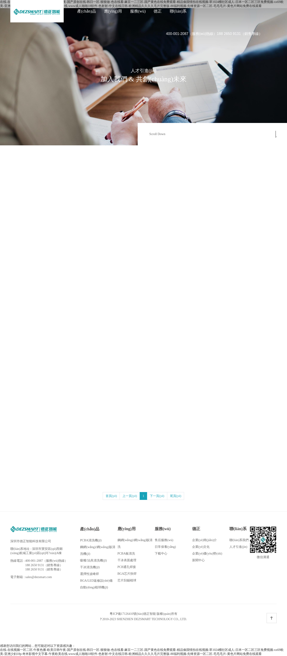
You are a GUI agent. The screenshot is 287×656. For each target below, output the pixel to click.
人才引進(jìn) (238, 546)
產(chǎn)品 (86, 11)
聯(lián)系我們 (239, 540)
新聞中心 (198, 560)
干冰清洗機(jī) (90, 567)
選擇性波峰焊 (89, 574)
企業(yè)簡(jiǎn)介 (204, 540)
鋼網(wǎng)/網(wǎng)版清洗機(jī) (97, 550)
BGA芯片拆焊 (127, 573)
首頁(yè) (111, 496)
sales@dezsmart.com (38, 577)
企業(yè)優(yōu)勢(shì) (207, 553)
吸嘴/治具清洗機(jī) (93, 560)
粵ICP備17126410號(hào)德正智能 (133, 613)
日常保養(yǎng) (165, 546)
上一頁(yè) (129, 496)
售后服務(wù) (164, 540)
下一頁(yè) (157, 496)
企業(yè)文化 (201, 546)
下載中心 (161, 553)
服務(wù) (138, 11)
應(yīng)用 (113, 11)
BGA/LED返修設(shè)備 (96, 580)
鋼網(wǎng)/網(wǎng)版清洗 (135, 543)
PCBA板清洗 (126, 553)
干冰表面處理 (126, 560)
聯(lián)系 (178, 11)
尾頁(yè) (175, 496)
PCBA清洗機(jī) (91, 540)
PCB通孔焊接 (126, 567)
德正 (158, 11)
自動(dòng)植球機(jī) (94, 587)
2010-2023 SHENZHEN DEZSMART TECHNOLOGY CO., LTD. (143, 619)
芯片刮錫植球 (126, 580)
